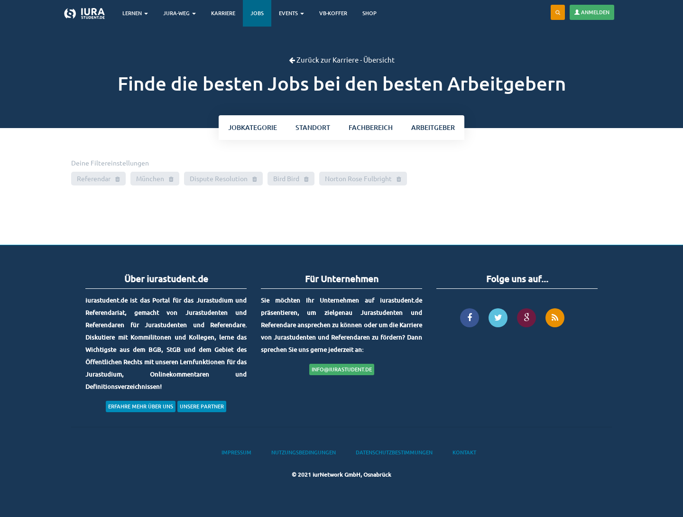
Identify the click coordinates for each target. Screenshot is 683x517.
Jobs (257, 13)
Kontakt (464, 452)
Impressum (236, 452)
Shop (369, 13)
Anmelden (591, 12)
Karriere (223, 13)
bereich (371, 127)
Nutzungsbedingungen (303, 452)
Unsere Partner (202, 406)
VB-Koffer (333, 13)
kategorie (252, 127)
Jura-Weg (179, 13)
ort (312, 127)
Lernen (135, 13)
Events (291, 13)
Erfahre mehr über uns (140, 406)
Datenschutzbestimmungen (394, 452)
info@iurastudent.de (342, 369)
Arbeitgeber (433, 127)
